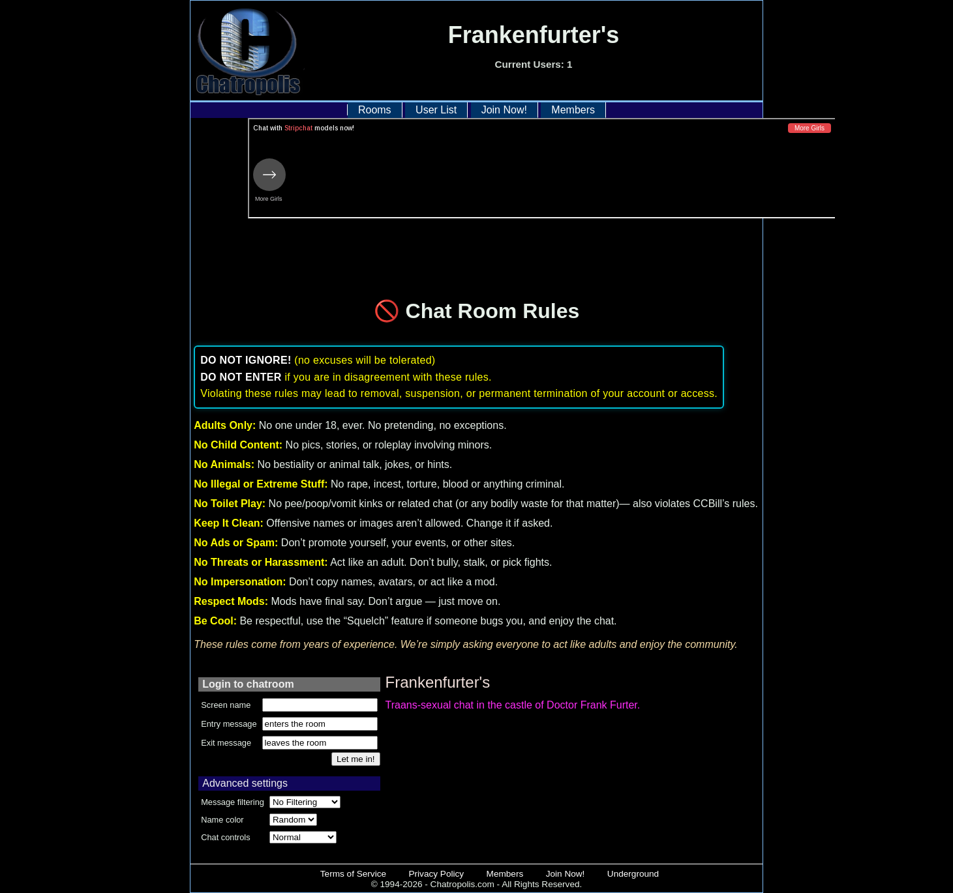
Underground (633, 874)
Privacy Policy (436, 874)
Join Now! (504, 109)
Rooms (374, 109)
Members (573, 109)
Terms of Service (353, 874)
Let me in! (356, 759)
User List (436, 109)
